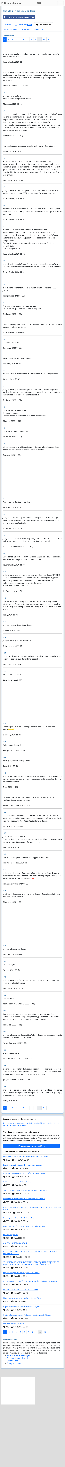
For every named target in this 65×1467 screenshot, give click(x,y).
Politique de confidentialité (32, 29)
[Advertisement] (32, 60)
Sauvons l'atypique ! (10, 1297)
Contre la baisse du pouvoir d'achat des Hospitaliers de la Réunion (27, 1378)
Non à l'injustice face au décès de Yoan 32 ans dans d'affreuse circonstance (30, 1344)
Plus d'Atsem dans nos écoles (13, 1386)
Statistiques (11, 29)
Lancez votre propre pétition (31, 1208)
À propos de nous (14, 1426)
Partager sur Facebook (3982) (18, 17)
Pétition (8, 24)
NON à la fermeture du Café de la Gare (17, 1244)
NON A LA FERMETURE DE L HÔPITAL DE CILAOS (24, 1236)
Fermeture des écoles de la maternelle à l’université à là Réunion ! (27, 1219)
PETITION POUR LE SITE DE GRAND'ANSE (20, 1352)
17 (44, 39)
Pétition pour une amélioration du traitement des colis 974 (24, 1261)
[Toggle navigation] (60, 3)
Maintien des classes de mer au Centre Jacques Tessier (22, 1361)
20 (45, 1394)
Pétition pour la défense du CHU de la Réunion (20, 1280)
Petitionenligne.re (11, 3)
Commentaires (43, 24)
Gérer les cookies (14, 1423)
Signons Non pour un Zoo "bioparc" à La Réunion (21, 1335)
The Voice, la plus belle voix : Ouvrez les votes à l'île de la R (25, 1253)
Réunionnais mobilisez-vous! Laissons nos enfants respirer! (24, 1289)
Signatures (23, 24)
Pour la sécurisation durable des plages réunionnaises (22, 1228)
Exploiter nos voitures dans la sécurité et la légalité (21, 1369)
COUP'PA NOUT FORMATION (15, 1306)
